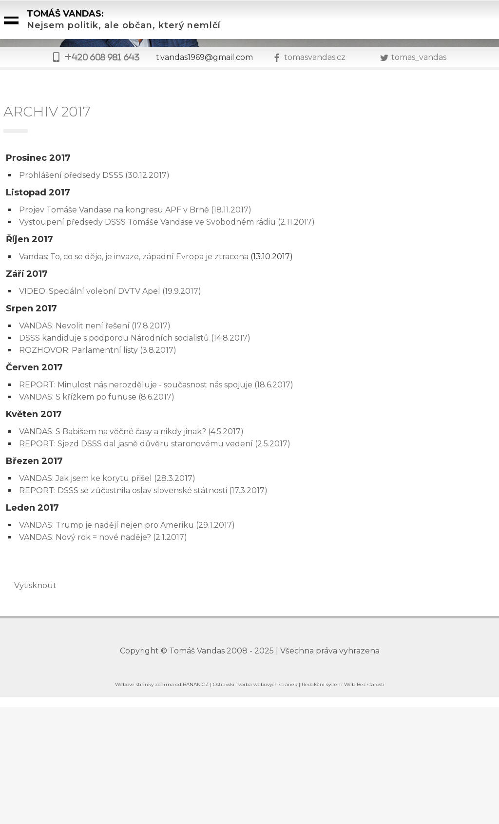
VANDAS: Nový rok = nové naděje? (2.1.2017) (103, 537)
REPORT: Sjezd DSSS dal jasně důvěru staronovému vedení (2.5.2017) (154, 443)
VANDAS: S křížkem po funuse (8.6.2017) (96, 397)
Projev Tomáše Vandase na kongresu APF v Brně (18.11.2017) (135, 209)
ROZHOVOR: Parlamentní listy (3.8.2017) (97, 350)
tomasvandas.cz (314, 57)
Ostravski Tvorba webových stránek (255, 684)
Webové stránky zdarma (144, 684)
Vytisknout (30, 585)
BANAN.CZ (196, 684)
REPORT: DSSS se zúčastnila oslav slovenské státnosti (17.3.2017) (143, 490)
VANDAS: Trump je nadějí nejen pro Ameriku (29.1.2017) (127, 525)
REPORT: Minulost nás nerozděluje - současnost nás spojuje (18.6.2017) (156, 384)
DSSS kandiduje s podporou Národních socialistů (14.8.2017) (134, 338)
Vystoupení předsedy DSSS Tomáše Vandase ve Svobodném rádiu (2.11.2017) (167, 222)
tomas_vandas (418, 57)
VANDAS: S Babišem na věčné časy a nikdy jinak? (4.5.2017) (131, 431)
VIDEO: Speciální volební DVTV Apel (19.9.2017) (110, 291)
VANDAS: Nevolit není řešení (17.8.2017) (95, 325)
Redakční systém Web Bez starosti (343, 684)
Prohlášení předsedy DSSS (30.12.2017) (94, 175)
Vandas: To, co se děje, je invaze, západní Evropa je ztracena (134, 256)
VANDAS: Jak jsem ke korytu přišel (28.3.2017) (107, 478)
